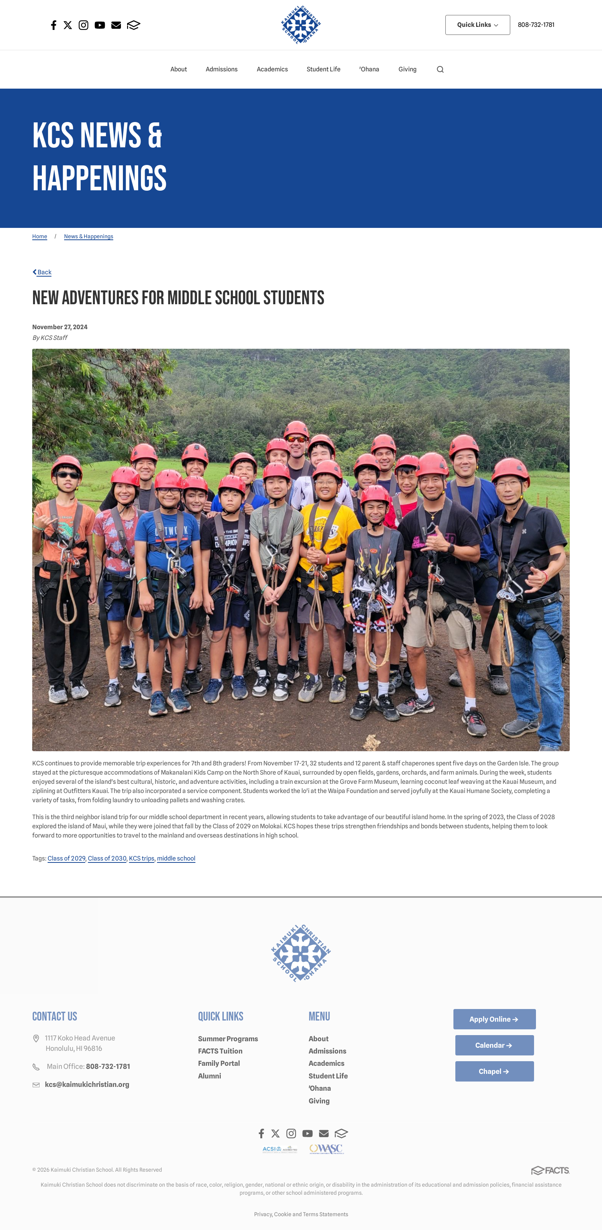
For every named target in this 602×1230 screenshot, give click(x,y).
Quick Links (477, 24)
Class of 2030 (107, 858)
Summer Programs (228, 1039)
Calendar (494, 1045)
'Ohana (372, 69)
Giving (411, 69)
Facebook (54, 25)
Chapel (495, 1072)
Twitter (68, 25)
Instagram (83, 25)
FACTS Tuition (220, 1051)
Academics (275, 69)
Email (116, 25)
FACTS (134, 25)
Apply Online (495, 1019)
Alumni (209, 1076)
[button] (440, 69)
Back (41, 272)
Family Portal (219, 1063)
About (182, 69)
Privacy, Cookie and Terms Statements (301, 1214)
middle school (176, 858)
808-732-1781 (536, 24)
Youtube (99, 25)
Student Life (327, 69)
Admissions (225, 69)
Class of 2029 (66, 858)
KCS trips (141, 858)
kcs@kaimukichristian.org (87, 1084)
